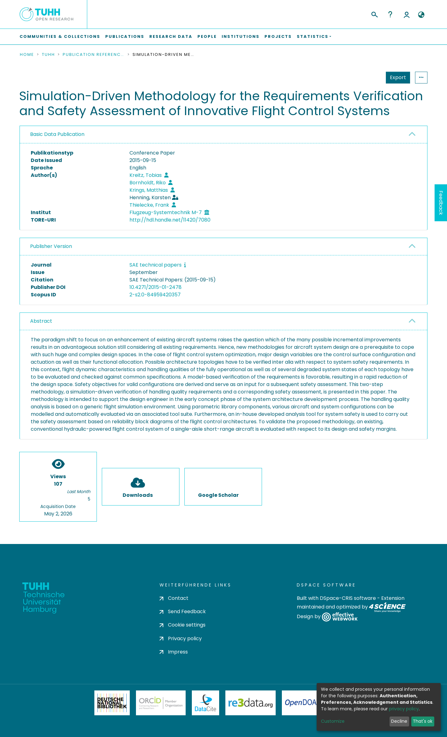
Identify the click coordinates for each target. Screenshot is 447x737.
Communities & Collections (60, 36)
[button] (421, 15)
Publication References (94, 54)
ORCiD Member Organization (161, 703)
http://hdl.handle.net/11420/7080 (169, 219)
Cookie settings (182, 624)
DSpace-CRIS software (348, 598)
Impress (174, 651)
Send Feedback (183, 611)
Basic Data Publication (57, 134)
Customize (333, 721)
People (207, 36)
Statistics (396, 77)
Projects (278, 36)
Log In (406, 14)
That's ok (422, 721)
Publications (124, 36)
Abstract (41, 321)
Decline (399, 721)
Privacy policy (181, 638)
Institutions (241, 36)
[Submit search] (374, 13)
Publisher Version (51, 246)
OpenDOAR (303, 703)
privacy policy (404, 709)
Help (390, 14)
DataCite (205, 702)
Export (367, 77)
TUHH (48, 54)
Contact (174, 598)
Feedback (441, 203)
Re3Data (250, 703)
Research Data (170, 36)
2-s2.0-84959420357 (155, 294)
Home (27, 54)
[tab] (223, 134)
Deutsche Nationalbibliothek (112, 703)
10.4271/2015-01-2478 (155, 287)
